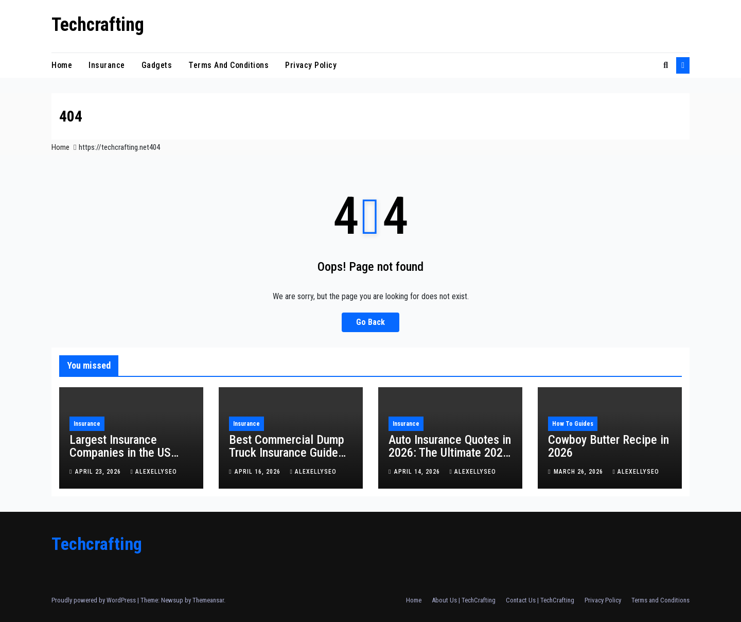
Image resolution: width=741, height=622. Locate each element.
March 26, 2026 (579, 471)
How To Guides (572, 423)
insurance (107, 65)
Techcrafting (97, 25)
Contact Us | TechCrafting (540, 600)
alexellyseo (153, 471)
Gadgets (157, 65)
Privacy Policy (311, 65)
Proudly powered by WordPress (94, 600)
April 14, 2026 (418, 471)
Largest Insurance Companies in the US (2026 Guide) (120, 453)
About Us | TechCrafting (464, 600)
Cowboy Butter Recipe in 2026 (608, 446)
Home (61, 65)
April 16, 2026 (259, 471)
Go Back (370, 322)
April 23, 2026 (99, 471)
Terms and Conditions (228, 65)
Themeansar (208, 600)
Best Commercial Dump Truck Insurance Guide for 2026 (286, 453)
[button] (665, 65)
